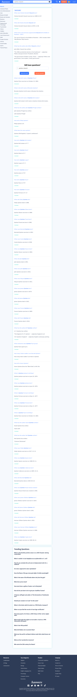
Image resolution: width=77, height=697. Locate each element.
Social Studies (3, 43)
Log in (74, 1)
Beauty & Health (4, 15)
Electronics (2, 21)
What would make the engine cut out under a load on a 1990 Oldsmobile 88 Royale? (30, 620)
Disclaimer (57, 671)
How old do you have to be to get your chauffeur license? (29, 590)
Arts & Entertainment (5, 11)
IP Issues (57, 676)
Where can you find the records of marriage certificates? (29, 609)
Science (2, 41)
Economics (23, 679)
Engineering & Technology (3, 24)
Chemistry (23, 663)
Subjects (2, 6)
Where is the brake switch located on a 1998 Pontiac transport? (31, 605)
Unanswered (6, 665)
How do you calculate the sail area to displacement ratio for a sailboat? (30, 563)
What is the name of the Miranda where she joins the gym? (29, 577)
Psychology (23, 673)
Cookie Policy (58, 673)
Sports (1, 45)
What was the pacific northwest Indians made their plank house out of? (32, 634)
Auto (1, 13)
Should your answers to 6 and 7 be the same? (26, 601)
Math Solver (40, 671)
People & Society (4, 39)
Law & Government (4, 35)
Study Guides (41, 668)
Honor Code (41, 663)
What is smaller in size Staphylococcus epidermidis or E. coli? (30, 558)
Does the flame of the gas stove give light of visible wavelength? (31, 573)
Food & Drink (3, 27)
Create (64, 1)
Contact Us (57, 663)
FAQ (39, 673)
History (2, 29)
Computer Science (25, 676)
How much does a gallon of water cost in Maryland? (28, 586)
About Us (57, 660)
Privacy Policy (58, 668)
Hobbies (2, 31)
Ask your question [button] (40, 73)
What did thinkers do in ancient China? (24, 630)
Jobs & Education (4, 33)
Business (2, 19)
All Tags (5, 663)
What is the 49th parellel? (21, 625)
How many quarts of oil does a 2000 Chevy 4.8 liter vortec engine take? (31, 614)
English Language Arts (26, 671)
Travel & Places (3, 47)
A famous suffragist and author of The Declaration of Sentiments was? (31, 595)
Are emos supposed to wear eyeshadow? (25, 569)
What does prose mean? (20, 582)
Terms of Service (59, 665)
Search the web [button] (24, 73)
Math (1, 37)
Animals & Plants (4, 9)
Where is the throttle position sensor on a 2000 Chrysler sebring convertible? (31, 553)
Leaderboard (6, 660)
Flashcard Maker (42, 665)
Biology (22, 665)
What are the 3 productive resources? (24, 640)
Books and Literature (5, 17)
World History (24, 668)
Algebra (22, 660)
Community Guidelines (43, 660)
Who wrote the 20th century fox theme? (24, 644)
